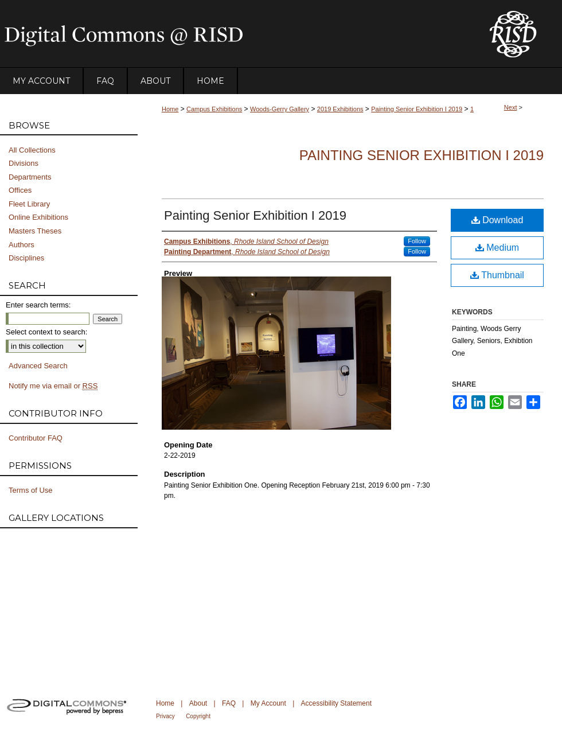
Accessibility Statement (336, 703)
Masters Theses (35, 231)
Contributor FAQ (36, 438)
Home (170, 109)
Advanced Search (38, 365)
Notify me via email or (53, 386)
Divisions (23, 163)
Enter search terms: (38, 305)
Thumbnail (497, 275)
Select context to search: (46, 332)
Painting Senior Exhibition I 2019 (416, 109)
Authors (21, 244)
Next (510, 107)
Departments (30, 177)
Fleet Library (29, 204)
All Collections (32, 150)
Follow (417, 240)
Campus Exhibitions (214, 109)
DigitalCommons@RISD (235, 34)
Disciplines (26, 258)
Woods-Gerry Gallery (279, 109)
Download (497, 220)
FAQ (229, 703)
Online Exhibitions (38, 217)
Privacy (165, 716)
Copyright (198, 716)
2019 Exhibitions (340, 109)
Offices (20, 190)
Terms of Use (31, 490)
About (198, 703)
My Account (268, 703)
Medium (497, 247)
